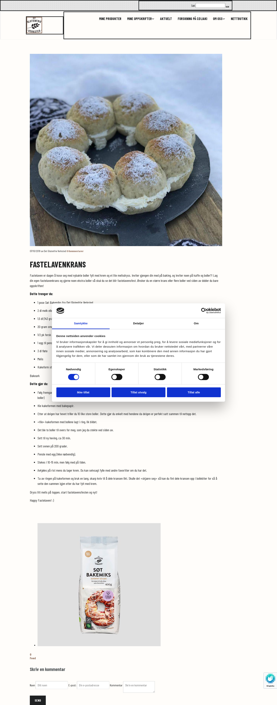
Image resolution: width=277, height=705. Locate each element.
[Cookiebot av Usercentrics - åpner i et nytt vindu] (204, 311)
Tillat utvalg (138, 392)
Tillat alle (194, 392)
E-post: (72, 685)
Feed (33, 658)
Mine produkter (110, 19)
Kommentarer (75, 251)
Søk (193, 5)
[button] (227, 6)
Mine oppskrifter (139, 19)
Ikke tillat (83, 392)
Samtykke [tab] (81, 323)
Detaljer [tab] (138, 323)
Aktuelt (166, 19)
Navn (33, 685)
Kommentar (116, 685)
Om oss (218, 19)
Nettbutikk (239, 19)
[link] (137, 18)
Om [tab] (196, 323)
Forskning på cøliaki (192, 19)
